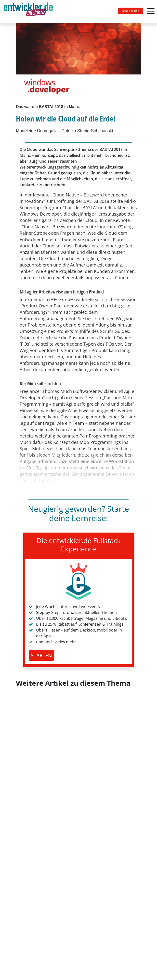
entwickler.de (28, 12)
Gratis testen (130, 11)
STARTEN (41, 655)
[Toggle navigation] (30, 11)
